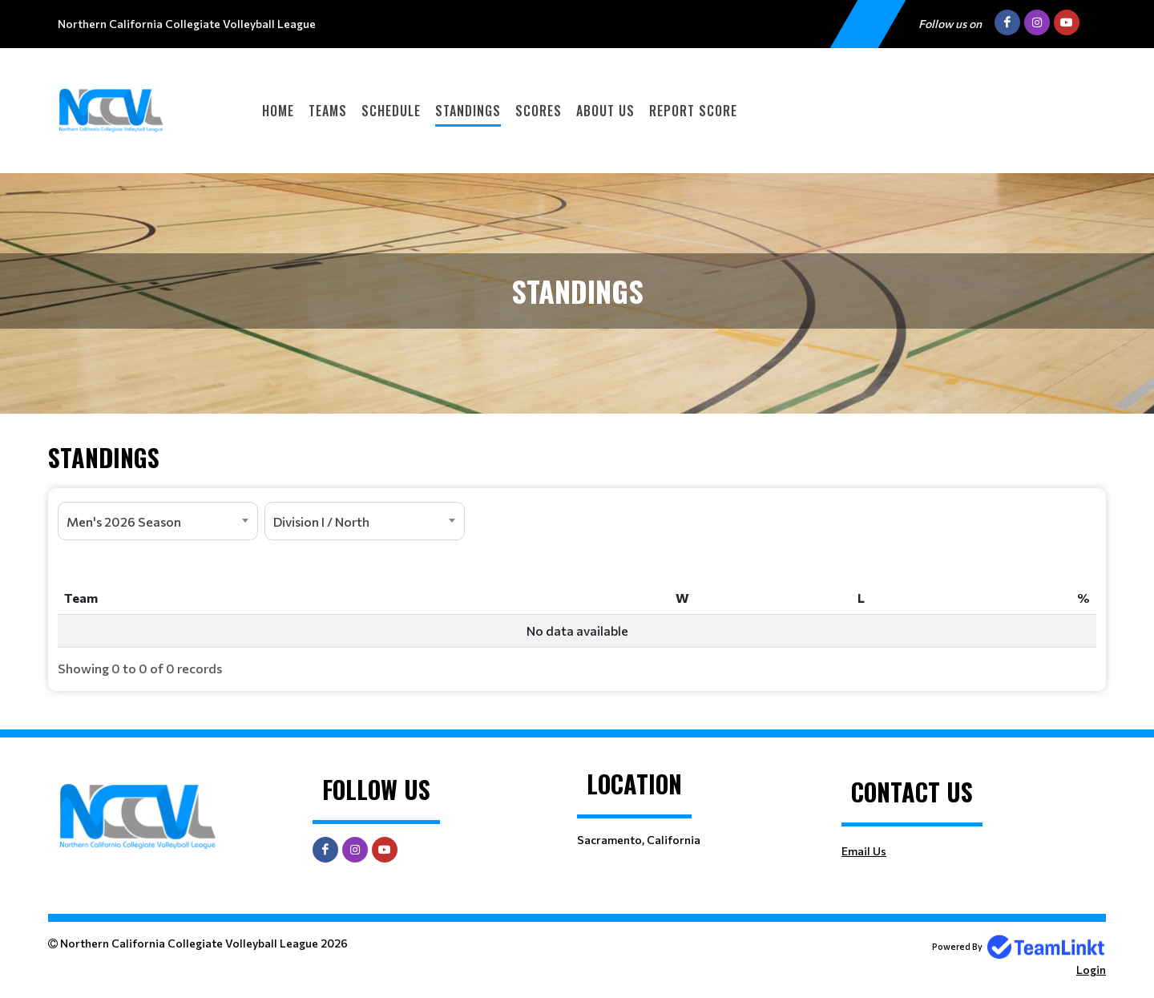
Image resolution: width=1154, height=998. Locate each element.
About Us (605, 110)
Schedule (391, 110)
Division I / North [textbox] (321, 521)
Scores (538, 110)
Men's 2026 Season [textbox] (124, 521)
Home (278, 110)
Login (1091, 969)
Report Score (693, 110)
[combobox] (158, 521)
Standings (468, 110)
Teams (328, 110)
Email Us (863, 851)
